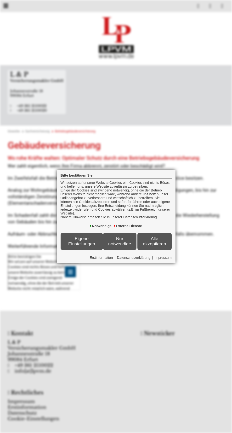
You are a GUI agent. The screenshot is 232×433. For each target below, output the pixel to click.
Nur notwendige (119, 241)
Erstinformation (101, 258)
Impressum (162, 258)
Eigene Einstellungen (81, 241)
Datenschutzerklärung (133, 258)
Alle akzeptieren (154, 241)
